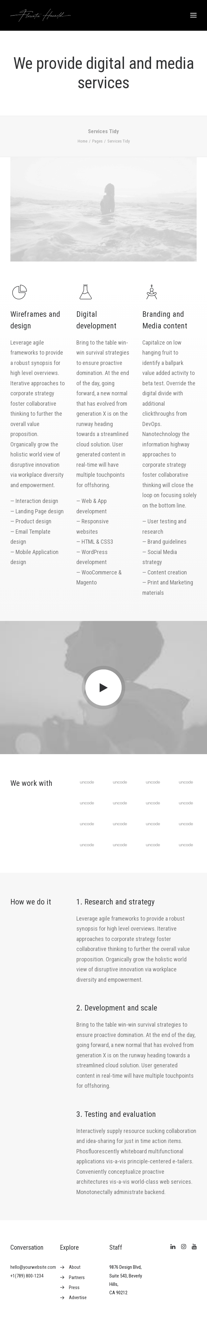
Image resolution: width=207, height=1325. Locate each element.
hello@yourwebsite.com (33, 1267)
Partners (77, 1277)
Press (74, 1287)
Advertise (78, 1297)
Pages (97, 141)
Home (82, 141)
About (75, 1267)
